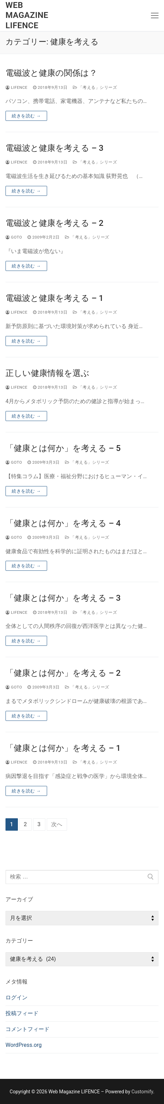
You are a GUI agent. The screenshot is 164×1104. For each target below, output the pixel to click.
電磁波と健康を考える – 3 (54, 148)
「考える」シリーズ (95, 87)
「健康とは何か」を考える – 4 (63, 523)
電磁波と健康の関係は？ (51, 73)
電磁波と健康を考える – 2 (54, 223)
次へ (57, 824)
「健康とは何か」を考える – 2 (63, 673)
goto (14, 237)
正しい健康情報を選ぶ (47, 373)
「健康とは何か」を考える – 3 (63, 598)
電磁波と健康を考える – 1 (54, 298)
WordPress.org (24, 1045)
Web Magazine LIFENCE (27, 15)
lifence (17, 87)
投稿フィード (22, 1013)
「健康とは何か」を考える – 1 (63, 748)
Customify (142, 1091)
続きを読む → (26, 115)
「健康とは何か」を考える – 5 (63, 448)
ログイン (17, 997)
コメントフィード (28, 1029)
